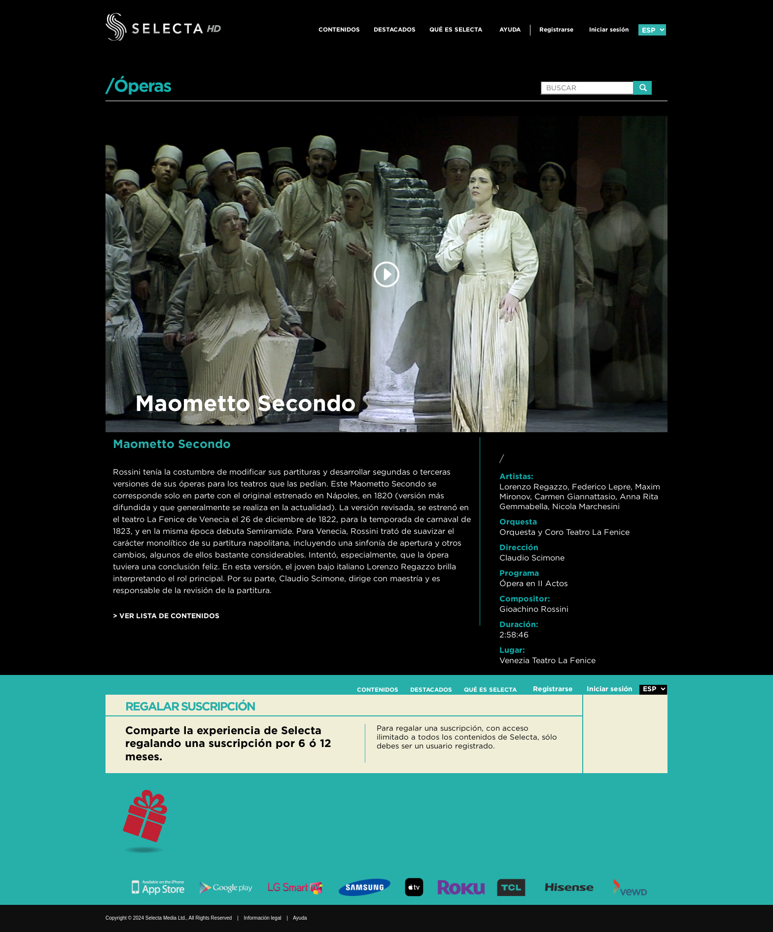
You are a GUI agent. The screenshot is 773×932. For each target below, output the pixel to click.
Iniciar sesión (609, 29)
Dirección (518, 547)
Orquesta (518, 521)
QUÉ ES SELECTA (455, 29)
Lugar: (512, 649)
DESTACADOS (395, 29)
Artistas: (516, 476)
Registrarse (556, 29)
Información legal (262, 918)
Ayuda (510, 29)
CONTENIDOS (339, 29)
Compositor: (524, 598)
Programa (519, 572)
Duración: (518, 624)
